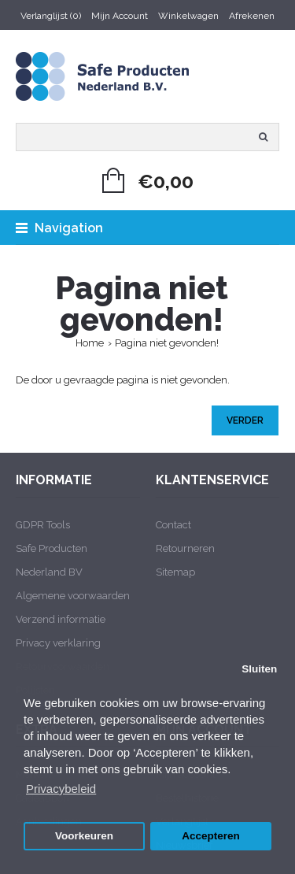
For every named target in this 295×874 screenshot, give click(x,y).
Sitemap (175, 572)
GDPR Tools (43, 525)
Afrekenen (252, 15)
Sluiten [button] (259, 669)
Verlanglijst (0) (50, 15)
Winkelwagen (188, 15)
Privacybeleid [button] (61, 788)
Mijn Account (119, 15)
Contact (173, 525)
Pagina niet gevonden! (167, 343)
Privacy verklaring (58, 643)
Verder (245, 420)
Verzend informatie (60, 619)
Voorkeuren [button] (84, 836)
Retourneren (185, 548)
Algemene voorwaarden (73, 596)
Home (90, 343)
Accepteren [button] (211, 836)
